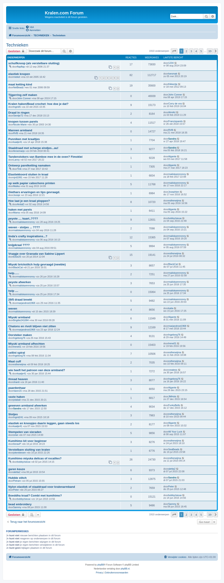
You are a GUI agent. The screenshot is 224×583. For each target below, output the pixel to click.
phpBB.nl (125, 568)
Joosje (16, 195)
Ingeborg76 (19, 338)
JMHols (172, 396)
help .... (13, 290)
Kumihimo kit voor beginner (27, 441)
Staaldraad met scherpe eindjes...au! (33, 148)
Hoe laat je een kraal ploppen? (29, 200)
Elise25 (17, 256)
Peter (16, 489)
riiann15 (17, 390)
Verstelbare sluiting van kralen (29, 449)
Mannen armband (20, 130)
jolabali (17, 399)
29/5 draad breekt (20, 299)
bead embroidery (20, 504)
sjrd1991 (17, 177)
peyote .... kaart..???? (23, 218)
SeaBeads (173, 449)
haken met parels (20, 209)
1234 (170, 63)
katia (170, 308)
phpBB (100, 565)
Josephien (173, 191)
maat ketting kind (20, 84)
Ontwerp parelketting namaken (29, 165)
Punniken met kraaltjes (24, 139)
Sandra (172, 138)
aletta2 (16, 472)
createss (172, 369)
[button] (174, 51)
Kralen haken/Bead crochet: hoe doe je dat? (38, 104)
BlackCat (18, 267)
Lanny (16, 159)
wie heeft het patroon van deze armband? (36, 370)
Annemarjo (19, 151)
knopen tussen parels (23, 121)
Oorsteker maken (20, 335)
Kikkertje (172, 84)
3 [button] (191, 51)
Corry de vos (175, 103)
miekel (16, 77)
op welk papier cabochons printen (31, 183)
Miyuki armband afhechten (26, 343)
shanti (16, 382)
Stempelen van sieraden (24, 432)
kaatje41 (17, 142)
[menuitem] (30, 26)
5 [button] (201, 51)
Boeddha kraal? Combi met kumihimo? (35, 495)
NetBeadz (18, 87)
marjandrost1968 (26, 303)
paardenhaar (17, 387)
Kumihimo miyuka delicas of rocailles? (34, 458)
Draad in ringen (19, 112)
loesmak (172, 73)
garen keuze (16, 469)
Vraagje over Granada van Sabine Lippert (36, 253)
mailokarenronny (177, 174)
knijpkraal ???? (19, 245)
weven (12, 308)
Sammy (17, 507)
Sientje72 (18, 115)
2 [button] (186, 51)
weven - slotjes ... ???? (24, 227)
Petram (17, 480)
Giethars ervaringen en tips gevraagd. (34, 192)
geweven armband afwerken (27, 405)
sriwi (15, 435)
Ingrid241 (18, 417)
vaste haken (16, 396)
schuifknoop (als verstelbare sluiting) (34, 63)
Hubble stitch (17, 477)
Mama (16, 212)
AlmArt (171, 112)
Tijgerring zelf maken (22, 95)
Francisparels (175, 121)
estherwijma (174, 200)
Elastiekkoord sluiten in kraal (28, 174)
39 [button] (210, 51)
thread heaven (18, 379)
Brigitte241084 (21, 320)
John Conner (24, 98)
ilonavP (17, 444)
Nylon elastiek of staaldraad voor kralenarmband (41, 486)
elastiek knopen (19, 74)
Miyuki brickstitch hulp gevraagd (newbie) (37, 264)
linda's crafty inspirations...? (27, 236)
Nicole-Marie (20, 124)
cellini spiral (16, 352)
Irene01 (17, 346)
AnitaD (20, 204)
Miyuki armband (19, 317)
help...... (13, 273)
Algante (172, 156)
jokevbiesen (19, 452)
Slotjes (13, 414)
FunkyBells (174, 405)
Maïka (16, 186)
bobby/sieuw (175, 218)
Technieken (17, 45)
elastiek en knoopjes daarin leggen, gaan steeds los (43, 423)
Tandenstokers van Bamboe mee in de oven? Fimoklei (45, 156)
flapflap (21, 66)
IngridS (17, 107)
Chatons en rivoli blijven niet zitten (32, 326)
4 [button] (196, 51)
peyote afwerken (19, 282)
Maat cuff (14, 361)
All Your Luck (175, 431)
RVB (15, 133)
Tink (19, 169)
